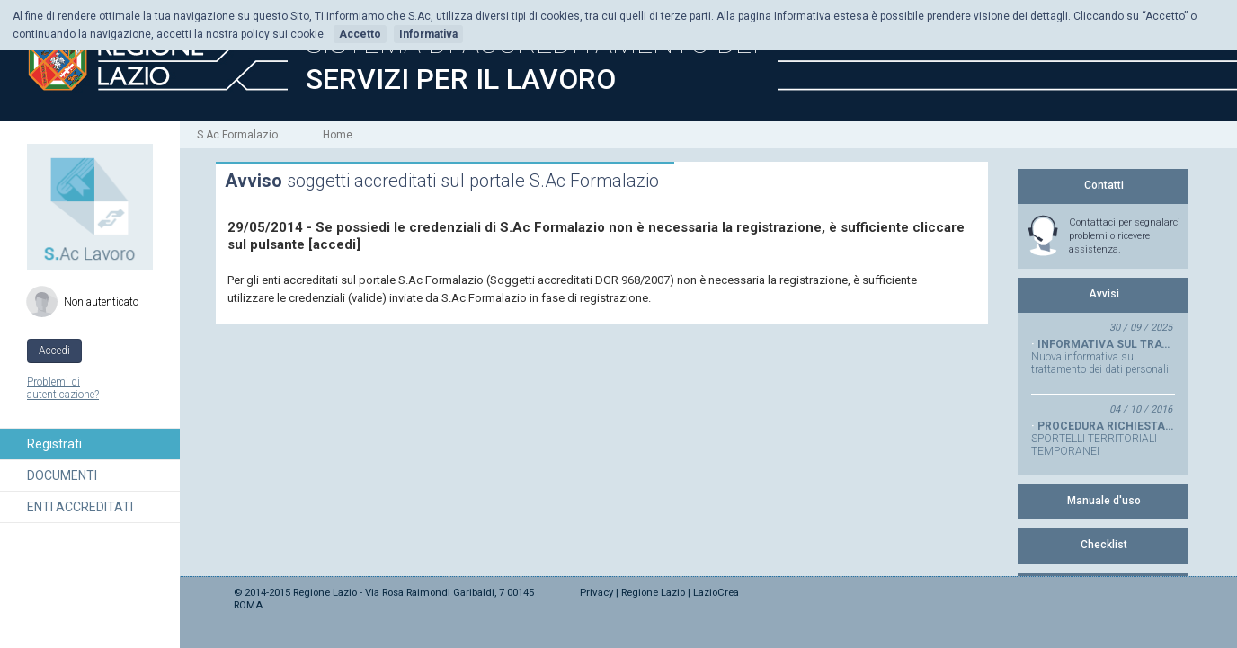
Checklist (1104, 544)
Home (337, 135)
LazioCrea (716, 592)
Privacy (596, 592)
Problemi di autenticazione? (63, 388)
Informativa (428, 34)
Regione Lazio (653, 592)
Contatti (1104, 185)
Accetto (360, 34)
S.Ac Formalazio (237, 135)
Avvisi (1104, 294)
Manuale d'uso (1104, 500)
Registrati (54, 444)
